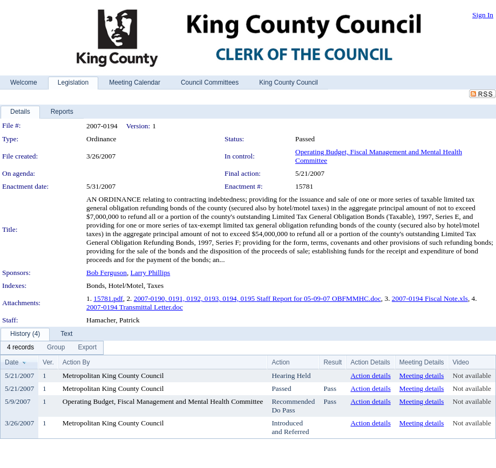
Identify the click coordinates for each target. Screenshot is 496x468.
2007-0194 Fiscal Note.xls (430, 298)
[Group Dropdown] (55, 347)
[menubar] (52, 348)
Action (280, 362)
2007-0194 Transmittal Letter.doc (134, 307)
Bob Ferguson (106, 273)
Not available (472, 375)
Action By (76, 362)
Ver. (48, 362)
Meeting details (421, 375)
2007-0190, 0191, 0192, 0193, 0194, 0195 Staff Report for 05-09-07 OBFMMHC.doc (257, 298)
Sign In (482, 15)
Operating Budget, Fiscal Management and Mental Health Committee (163, 401)
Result (332, 362)
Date (11, 362)
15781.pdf (108, 298)
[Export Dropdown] (87, 347)
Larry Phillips (151, 273)
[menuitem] (20, 347)
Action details (370, 375)
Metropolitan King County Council (113, 375)
